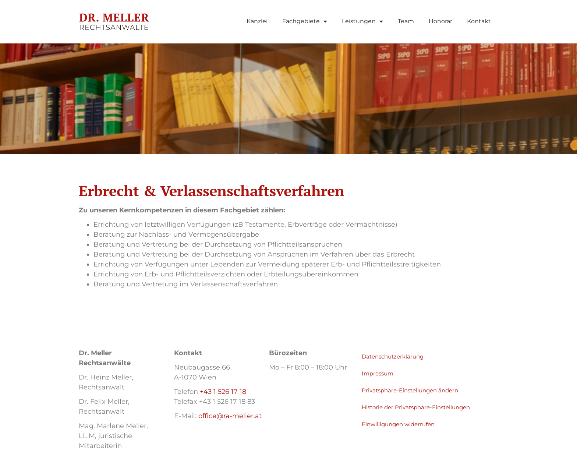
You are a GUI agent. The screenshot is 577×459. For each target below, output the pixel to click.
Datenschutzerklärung (393, 356)
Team (406, 21)
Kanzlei (257, 21)
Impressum (377, 373)
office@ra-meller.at (230, 416)
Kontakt (479, 21)
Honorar (440, 21)
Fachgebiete (304, 21)
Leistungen (362, 21)
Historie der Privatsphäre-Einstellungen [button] (416, 407)
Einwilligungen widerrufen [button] (398, 424)
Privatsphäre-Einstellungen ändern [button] (410, 390)
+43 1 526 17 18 (223, 392)
